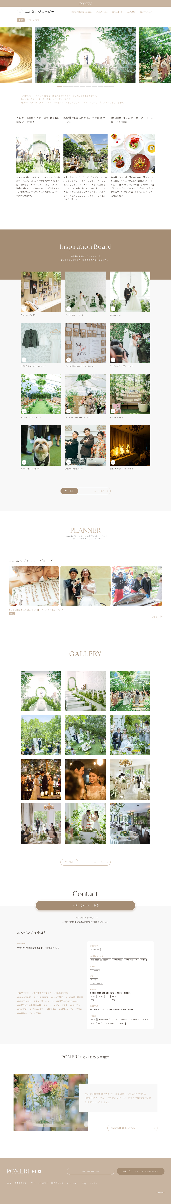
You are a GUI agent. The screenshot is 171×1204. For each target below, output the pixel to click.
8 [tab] (100, 86)
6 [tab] (88, 86)
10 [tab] (111, 86)
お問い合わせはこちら (85, 905)
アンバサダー (72, 1183)
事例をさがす (57, 1183)
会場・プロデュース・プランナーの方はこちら (140, 1171)
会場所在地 (21, 943)
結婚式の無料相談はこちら (123, 1128)
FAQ (84, 1183)
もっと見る (99, 491)
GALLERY (117, 11)
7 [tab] (94, 86)
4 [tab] (76, 86)
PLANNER (101, 11)
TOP (9, 1183)
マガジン (93, 1183)
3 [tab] (70, 86)
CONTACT (146, 11)
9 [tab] (106, 86)
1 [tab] (59, 86)
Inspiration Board (81, 11)
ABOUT (131, 11)
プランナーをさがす (39, 1183)
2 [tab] (65, 86)
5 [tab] (82, 86)
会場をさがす (21, 1183)
